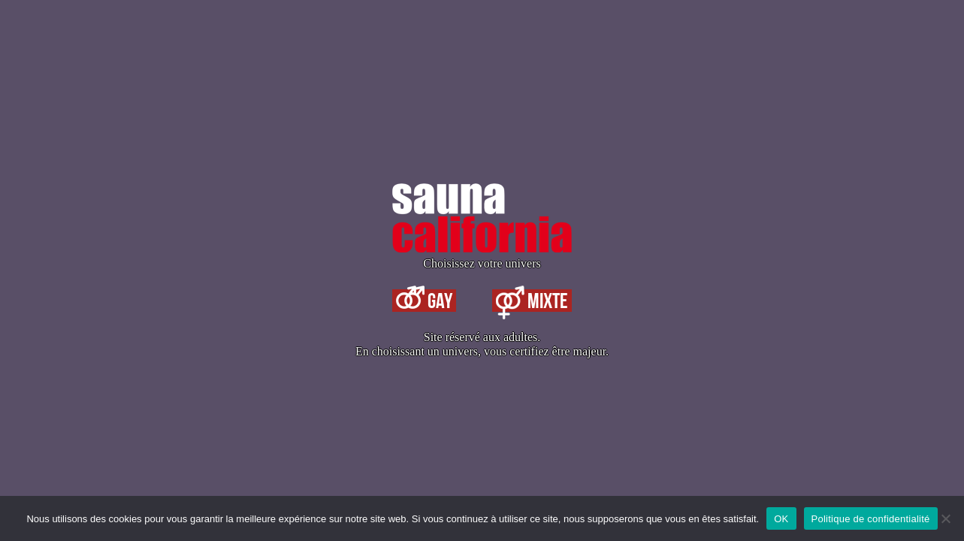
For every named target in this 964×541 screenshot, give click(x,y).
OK (781, 518)
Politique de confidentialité (870, 518)
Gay (424, 300)
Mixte (532, 300)
